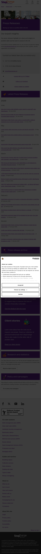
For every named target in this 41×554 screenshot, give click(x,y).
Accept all (20, 285)
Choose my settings (20, 289)
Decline (20, 294)
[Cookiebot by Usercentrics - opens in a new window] (32, 259)
